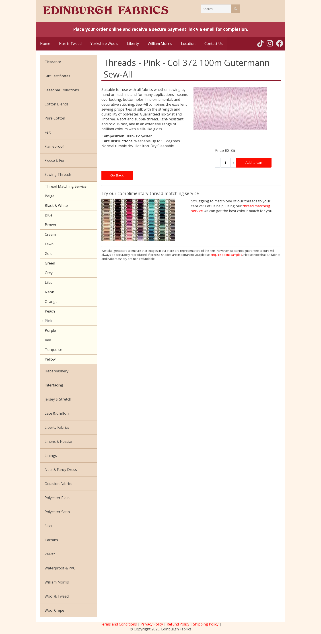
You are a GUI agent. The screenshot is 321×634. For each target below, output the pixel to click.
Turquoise (53, 349)
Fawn (49, 243)
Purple (50, 330)
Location (188, 43)
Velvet (50, 554)
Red (48, 340)
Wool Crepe (54, 610)
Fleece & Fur (55, 160)
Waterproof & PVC (60, 568)
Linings (51, 455)
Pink (48, 320)
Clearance (53, 61)
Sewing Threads (58, 174)
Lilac (48, 282)
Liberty (133, 43)
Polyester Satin (57, 511)
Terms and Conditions (118, 624)
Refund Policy (178, 624)
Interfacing (54, 385)
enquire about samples (226, 255)
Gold (48, 253)
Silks (48, 525)
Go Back (117, 175)
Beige (49, 195)
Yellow (50, 359)
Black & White (56, 205)
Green (50, 263)
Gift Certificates (57, 75)
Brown (50, 224)
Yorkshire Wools (104, 43)
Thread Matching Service (65, 186)
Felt (48, 132)
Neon (49, 292)
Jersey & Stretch (58, 399)
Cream (50, 234)
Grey (49, 272)
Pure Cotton (55, 118)
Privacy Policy (152, 624)
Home (45, 43)
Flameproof (54, 146)
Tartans (51, 539)
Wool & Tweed (57, 596)
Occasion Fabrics (58, 483)
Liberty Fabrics (57, 427)
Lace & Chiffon (57, 413)
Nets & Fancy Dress (61, 469)
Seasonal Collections (62, 90)
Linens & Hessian (59, 441)
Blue (48, 215)
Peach (50, 311)
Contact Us (213, 43)
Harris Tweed (70, 43)
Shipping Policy (205, 624)
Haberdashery (56, 371)
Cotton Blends (56, 104)
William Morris (160, 43)
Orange (51, 301)
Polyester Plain (57, 497)
